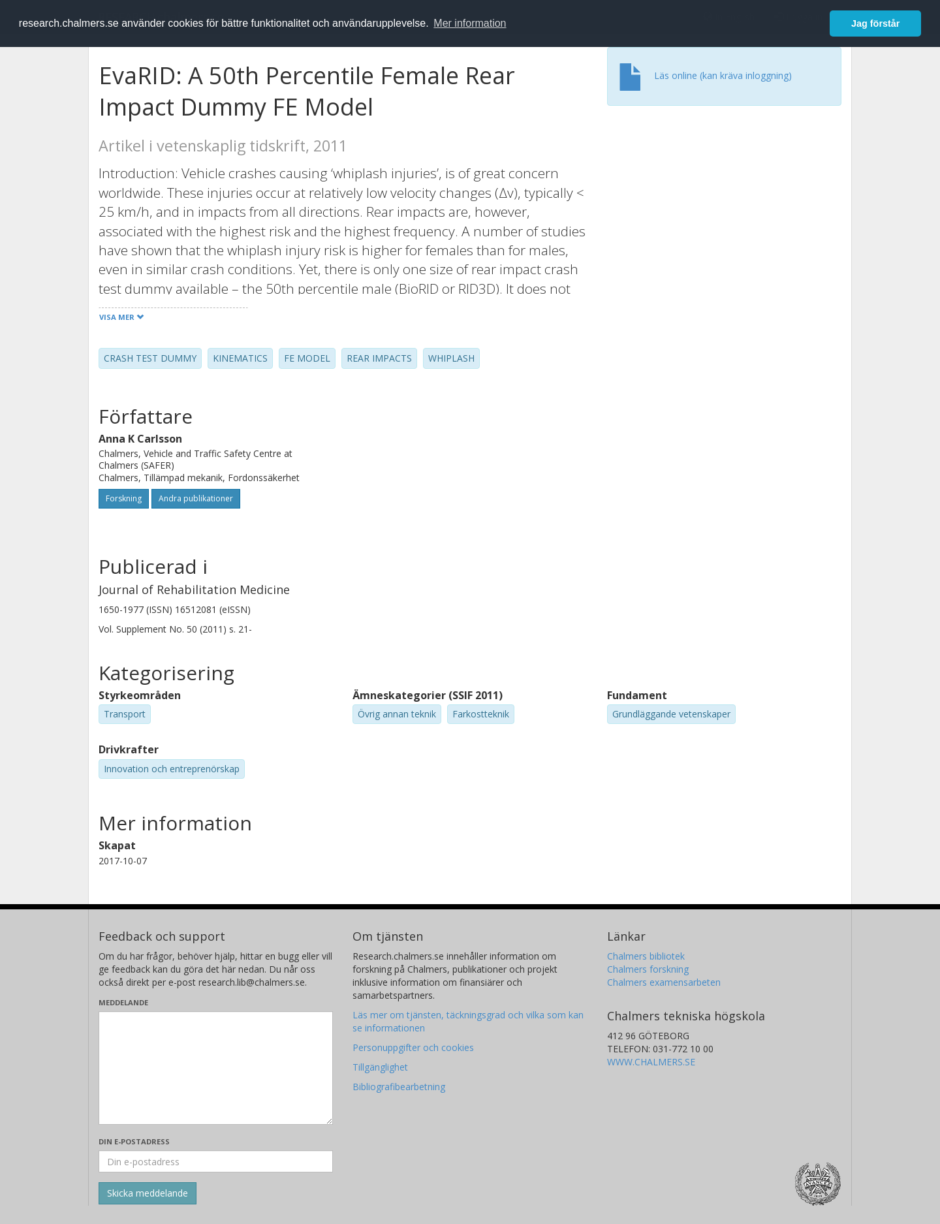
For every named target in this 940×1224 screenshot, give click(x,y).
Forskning (124, 498)
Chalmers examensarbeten (664, 982)
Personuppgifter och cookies (413, 1047)
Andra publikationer (196, 498)
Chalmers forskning (648, 969)
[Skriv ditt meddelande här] (216, 1068)
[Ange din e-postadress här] (216, 1161)
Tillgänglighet (380, 1067)
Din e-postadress (134, 1141)
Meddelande (123, 1002)
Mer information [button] (469, 23)
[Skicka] (147, 1193)
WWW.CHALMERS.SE (651, 1062)
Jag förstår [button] (875, 23)
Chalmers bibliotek (646, 956)
